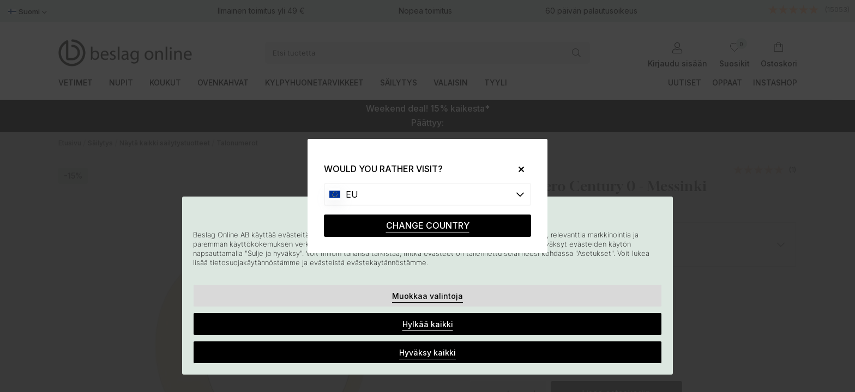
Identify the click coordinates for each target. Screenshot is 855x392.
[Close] (517, 169)
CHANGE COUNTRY (427, 225)
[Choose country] (427, 194)
